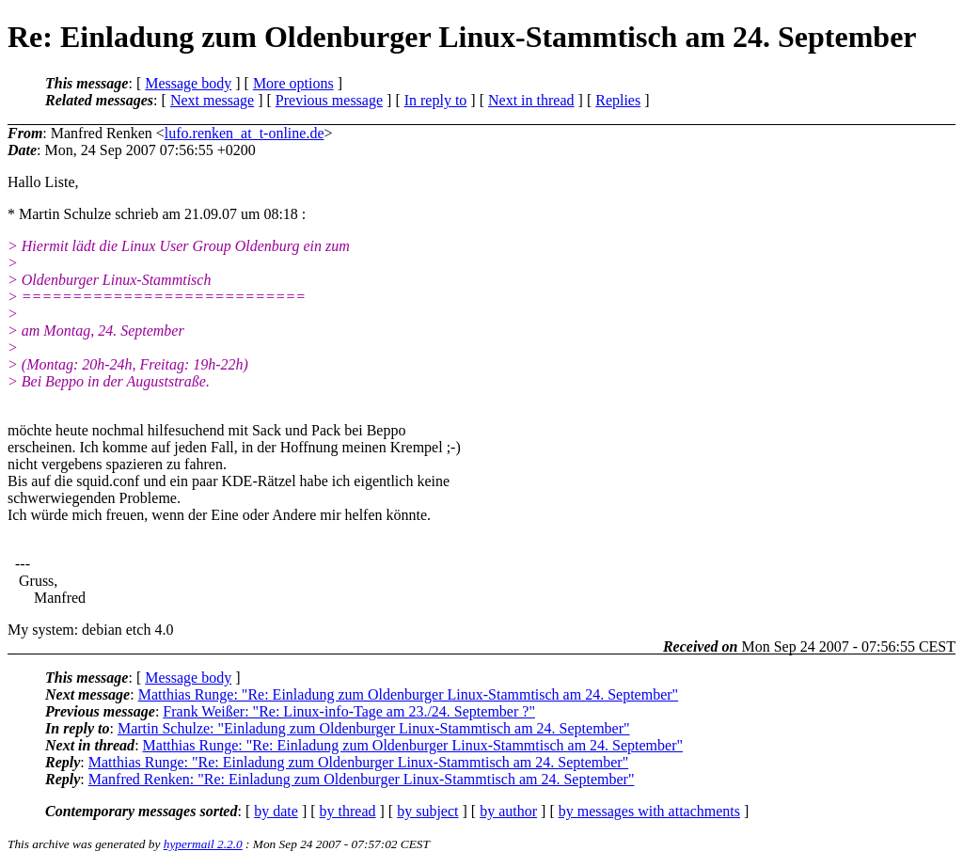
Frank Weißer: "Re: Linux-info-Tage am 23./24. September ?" (349, 711)
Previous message (329, 100)
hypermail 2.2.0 (203, 844)
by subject (427, 811)
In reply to (435, 100)
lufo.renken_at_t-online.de (244, 133)
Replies (617, 100)
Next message (212, 100)
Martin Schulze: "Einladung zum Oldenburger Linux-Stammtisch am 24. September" (374, 728)
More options (293, 83)
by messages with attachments (649, 811)
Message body (188, 83)
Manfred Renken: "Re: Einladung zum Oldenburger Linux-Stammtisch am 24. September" (361, 779)
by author (508, 811)
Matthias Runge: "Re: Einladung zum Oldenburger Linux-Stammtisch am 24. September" (408, 694)
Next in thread (531, 100)
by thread (348, 811)
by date (276, 811)
